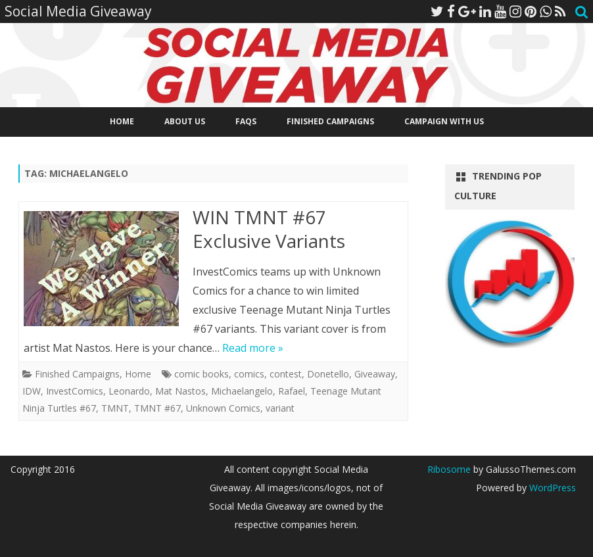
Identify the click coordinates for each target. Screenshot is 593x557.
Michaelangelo (242, 391)
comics (249, 374)
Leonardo (129, 391)
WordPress (551, 487)
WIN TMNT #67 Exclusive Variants (269, 229)
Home (122, 121)
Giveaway (374, 374)
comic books (201, 374)
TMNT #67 (157, 408)
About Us (184, 121)
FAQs (245, 121)
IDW (31, 391)
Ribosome (449, 469)
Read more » (252, 348)
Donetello (328, 374)
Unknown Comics (223, 408)
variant (280, 408)
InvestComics (74, 391)
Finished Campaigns (330, 121)
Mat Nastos (180, 391)
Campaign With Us (444, 121)
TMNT (115, 408)
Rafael (291, 391)
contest (286, 374)
